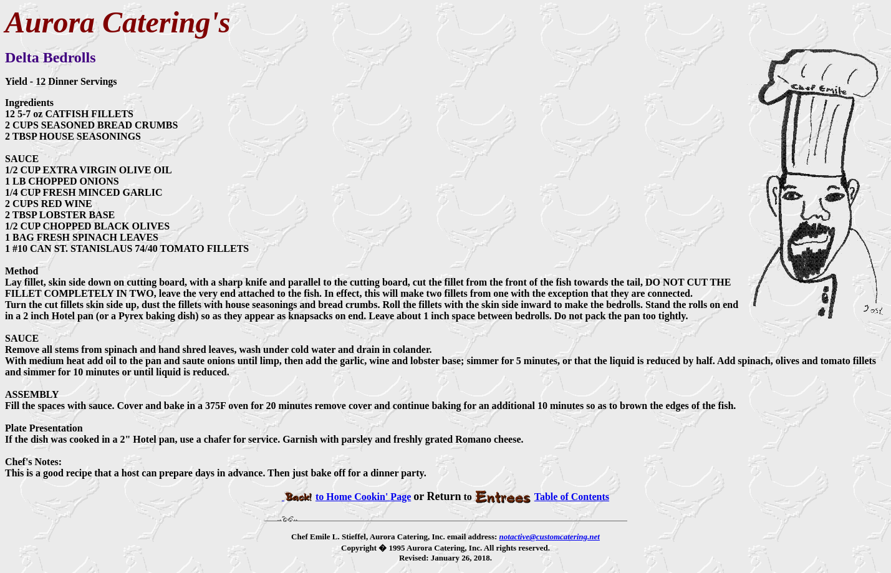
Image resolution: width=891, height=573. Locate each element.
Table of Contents (541, 496)
